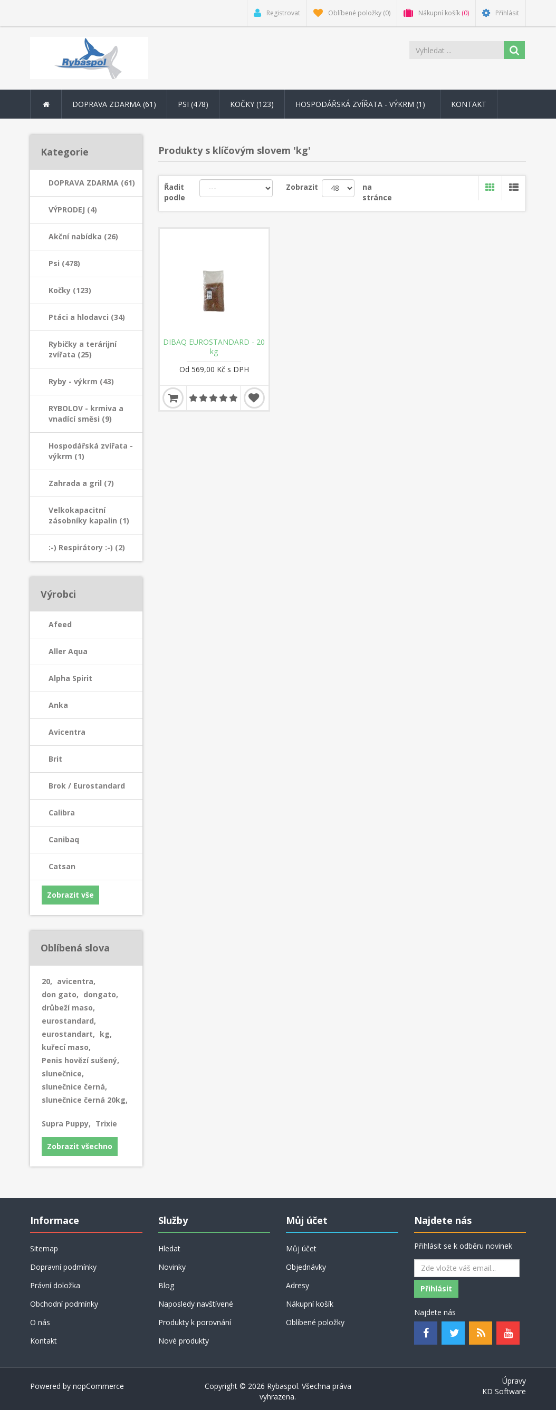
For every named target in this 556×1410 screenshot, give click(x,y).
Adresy (297, 1285)
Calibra (62, 813)
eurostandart (68, 1034)
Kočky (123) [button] (252, 104)
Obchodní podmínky (64, 1304)
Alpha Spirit (70, 678)
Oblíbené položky (315, 1322)
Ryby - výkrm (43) (81, 381)
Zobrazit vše (70, 895)
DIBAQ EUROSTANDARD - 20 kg (214, 346)
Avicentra (67, 732)
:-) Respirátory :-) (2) (87, 547)
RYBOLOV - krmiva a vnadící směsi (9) (86, 413)
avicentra (76, 981)
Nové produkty (183, 1341)
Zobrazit (302, 187)
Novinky (172, 1267)
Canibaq (64, 839)
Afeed (60, 624)
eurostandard (69, 1021)
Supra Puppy (66, 1124)
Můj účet (301, 1248)
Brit (55, 759)
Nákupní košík (309, 1304)
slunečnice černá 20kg (85, 1100)
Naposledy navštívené (195, 1304)
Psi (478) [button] (193, 104)
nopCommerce (98, 1386)
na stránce (377, 192)
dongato (100, 994)
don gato (60, 994)
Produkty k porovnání (194, 1322)
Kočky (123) (70, 290)
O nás (40, 1322)
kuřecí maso (66, 1047)
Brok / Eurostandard (87, 786)
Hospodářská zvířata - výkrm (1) (91, 451)
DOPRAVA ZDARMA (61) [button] (114, 104)
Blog (166, 1285)
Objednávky (306, 1267)
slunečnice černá (74, 1087)
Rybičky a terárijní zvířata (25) (83, 349)
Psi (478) (64, 263)
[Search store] (456, 50)
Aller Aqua (68, 651)
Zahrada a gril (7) (81, 483)
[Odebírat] (467, 1268)
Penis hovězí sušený (80, 1060)
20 (47, 981)
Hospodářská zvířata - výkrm (362, 104)
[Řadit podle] (236, 188)
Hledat (169, 1248)
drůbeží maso (68, 1008)
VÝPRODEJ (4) (73, 210)
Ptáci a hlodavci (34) (87, 317)
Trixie (106, 1124)
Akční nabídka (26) (83, 236)
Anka (58, 705)
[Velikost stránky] (338, 188)
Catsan (62, 866)
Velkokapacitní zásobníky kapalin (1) (89, 515)
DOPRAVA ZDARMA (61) (92, 183)
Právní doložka (55, 1285)
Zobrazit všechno (79, 1146)
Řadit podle (174, 192)
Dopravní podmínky (63, 1267)
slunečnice (63, 1073)
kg (106, 1034)
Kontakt (468, 104)
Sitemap (44, 1248)
